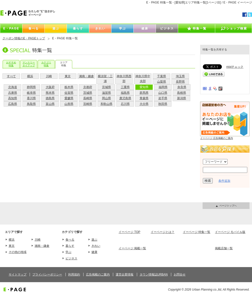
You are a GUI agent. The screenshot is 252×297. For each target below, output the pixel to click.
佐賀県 (68, 92)
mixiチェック (234, 67)
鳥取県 (31, 104)
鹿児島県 (125, 98)
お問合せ (180, 274)
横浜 (30, 76)
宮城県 (106, 87)
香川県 (31, 98)
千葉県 (161, 76)
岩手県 (162, 98)
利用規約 (74, 274)
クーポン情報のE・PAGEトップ (23, 38)
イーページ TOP (129, 232)
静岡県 (31, 87)
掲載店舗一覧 (224, 248)
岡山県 (106, 98)
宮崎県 (87, 104)
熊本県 (50, 92)
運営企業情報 (124, 274)
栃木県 (68, 87)
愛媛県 (68, 98)
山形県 (68, 104)
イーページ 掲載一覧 (132, 248)
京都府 (87, 87)
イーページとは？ (162, 232)
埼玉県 (180, 76)
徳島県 (50, 98)
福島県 (125, 92)
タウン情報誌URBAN (154, 274)
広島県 (12, 104)
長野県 (180, 81)
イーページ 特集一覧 (196, 232)
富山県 (50, 104)
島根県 (181, 92)
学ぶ (68, 252)
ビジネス (71, 258)
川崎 (49, 76)
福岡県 (163, 87)
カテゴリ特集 (46, 64)
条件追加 (224, 181)
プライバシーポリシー (47, 274)
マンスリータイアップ (28, 64)
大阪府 (50, 87)
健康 (94, 252)
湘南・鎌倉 (86, 76)
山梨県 (161, 81)
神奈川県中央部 (142, 78)
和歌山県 (106, 104)
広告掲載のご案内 (98, 274)
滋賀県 (106, 92)
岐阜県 (31, 92)
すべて (11, 76)
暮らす (69, 246)
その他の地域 (17, 252)
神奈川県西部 (124, 78)
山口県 (162, 92)
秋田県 (162, 104)
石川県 (125, 104)
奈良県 (181, 87)
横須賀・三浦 (105, 78)
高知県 (12, 98)
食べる (69, 239)
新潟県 (181, 98)
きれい (95, 246)
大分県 (144, 104)
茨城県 (87, 92)
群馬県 (144, 92)
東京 (68, 76)
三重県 (125, 87)
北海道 (12, 87)
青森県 (144, 98)
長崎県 (87, 98)
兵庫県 (12, 92)
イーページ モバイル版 (230, 232)
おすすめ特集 (11, 64)
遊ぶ (94, 239)
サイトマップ (17, 274)
